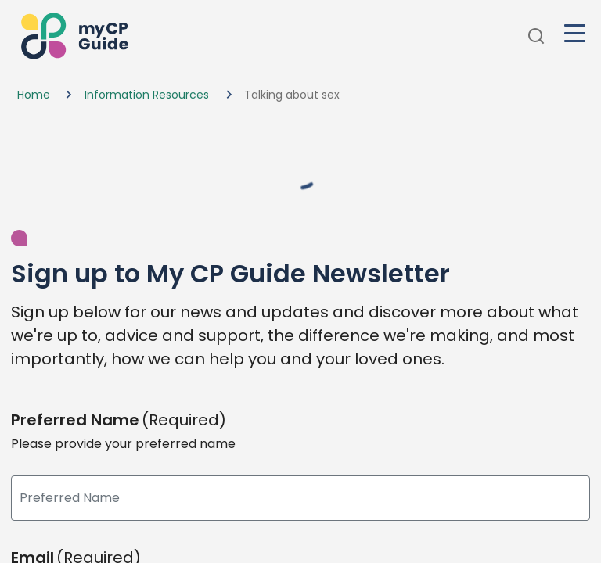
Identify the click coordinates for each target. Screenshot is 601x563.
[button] (73, 36)
